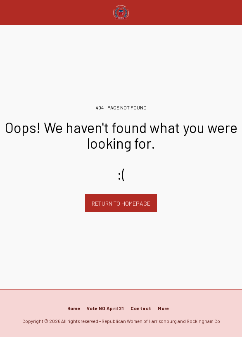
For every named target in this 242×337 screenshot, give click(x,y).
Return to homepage (121, 203)
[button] (9, 12)
